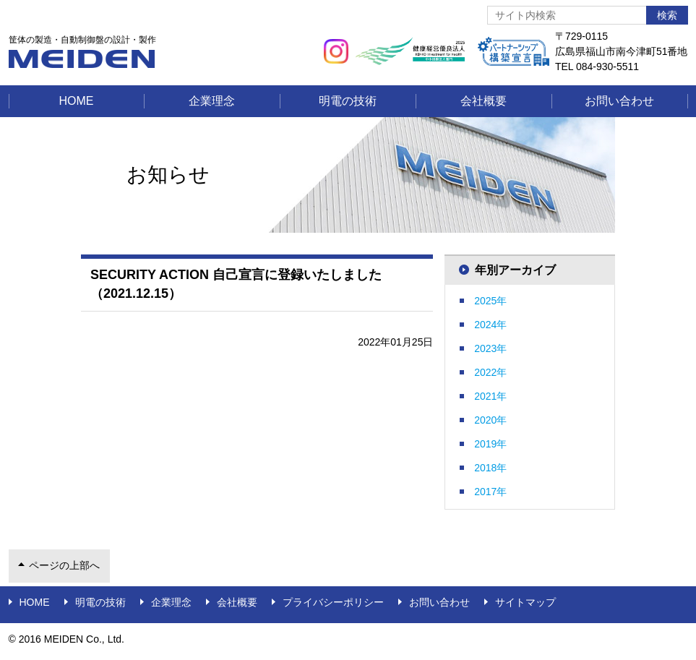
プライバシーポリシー (333, 602)
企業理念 (212, 101)
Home (76, 101)
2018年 (490, 467)
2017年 (490, 491)
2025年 (490, 301)
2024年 (490, 324)
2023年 (490, 348)
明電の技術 (348, 101)
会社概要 (483, 101)
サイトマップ (525, 602)
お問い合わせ (619, 101)
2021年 (490, 396)
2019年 (490, 444)
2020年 (490, 420)
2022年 (490, 372)
